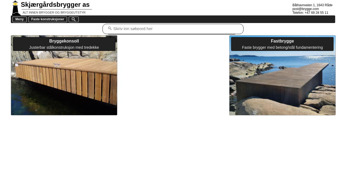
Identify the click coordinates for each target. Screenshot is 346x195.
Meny (19, 19)
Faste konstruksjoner (47, 19)
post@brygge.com (305, 9)
